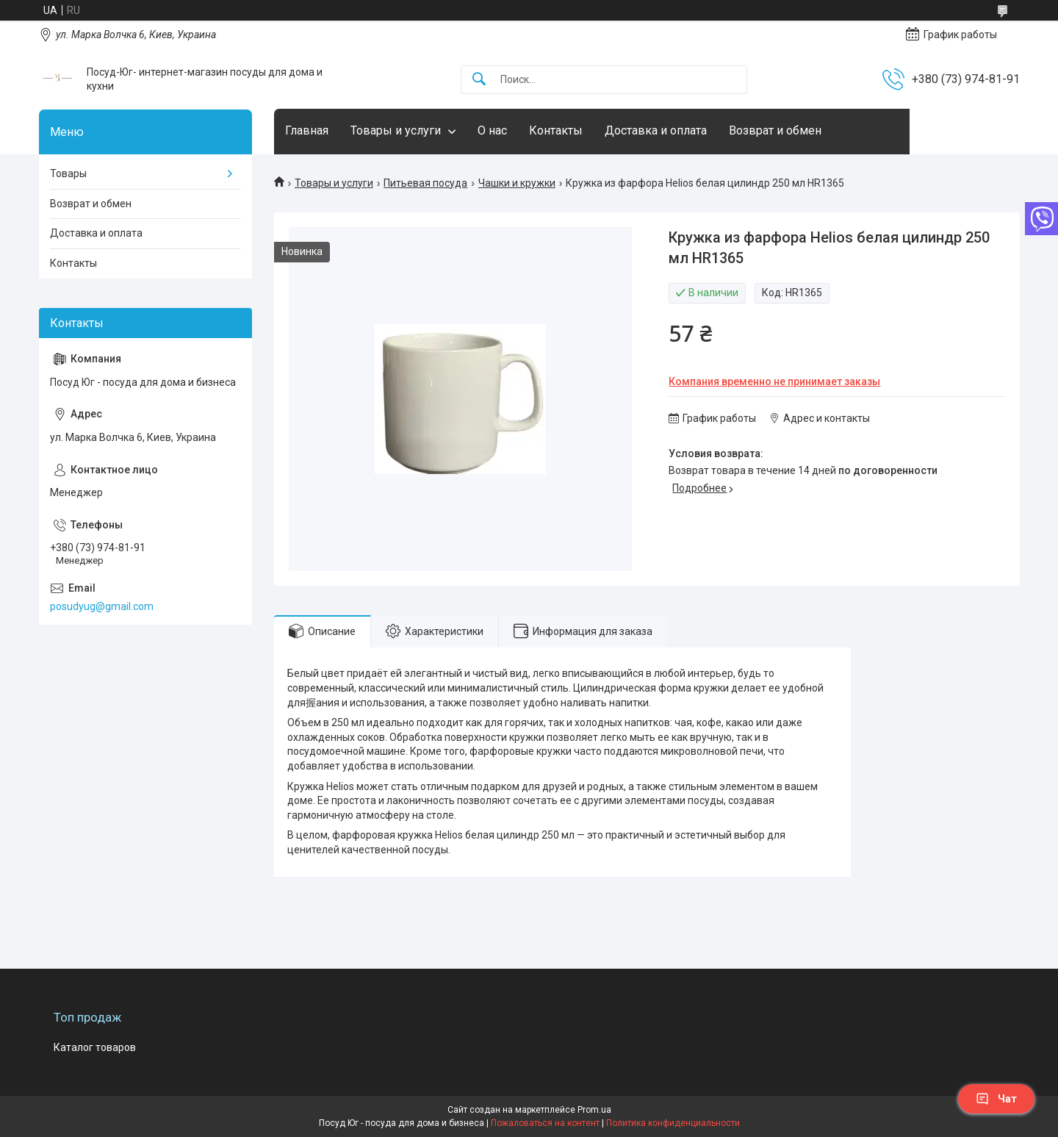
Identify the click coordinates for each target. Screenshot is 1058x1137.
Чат (996, 1098)
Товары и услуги (395, 130)
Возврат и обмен (775, 130)
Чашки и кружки (516, 183)
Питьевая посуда (425, 183)
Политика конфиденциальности (673, 1123)
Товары (68, 173)
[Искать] (479, 79)
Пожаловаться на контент (545, 1123)
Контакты (556, 130)
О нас (492, 130)
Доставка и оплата (656, 130)
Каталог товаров (95, 1047)
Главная (306, 130)
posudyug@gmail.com (102, 606)
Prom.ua (594, 1110)
